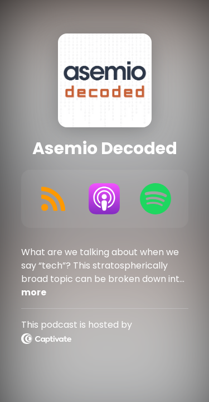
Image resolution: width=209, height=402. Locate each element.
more (33, 292)
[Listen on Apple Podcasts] (104, 199)
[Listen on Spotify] (155, 199)
